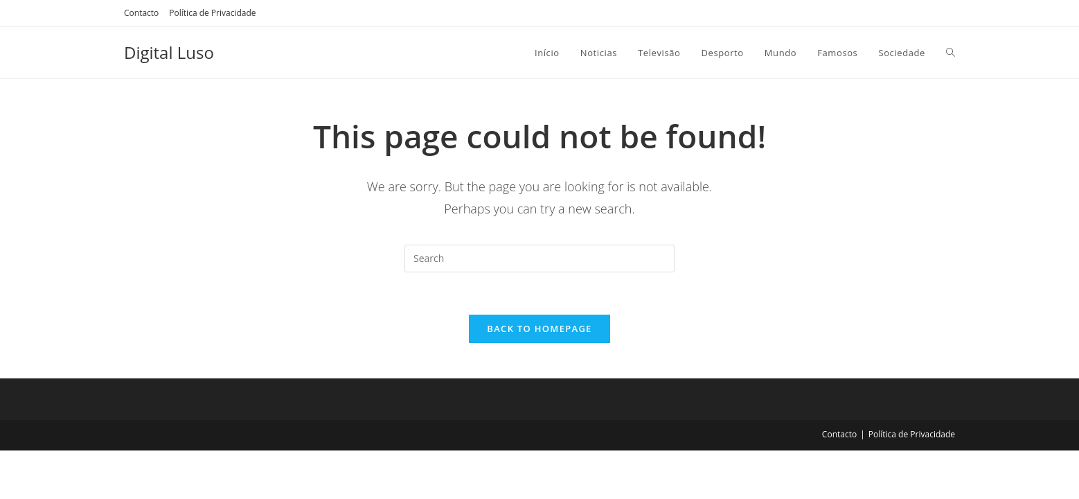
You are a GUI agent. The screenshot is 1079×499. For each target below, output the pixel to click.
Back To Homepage (539, 328)
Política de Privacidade (212, 13)
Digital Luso (169, 52)
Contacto (141, 13)
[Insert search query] (539, 258)
